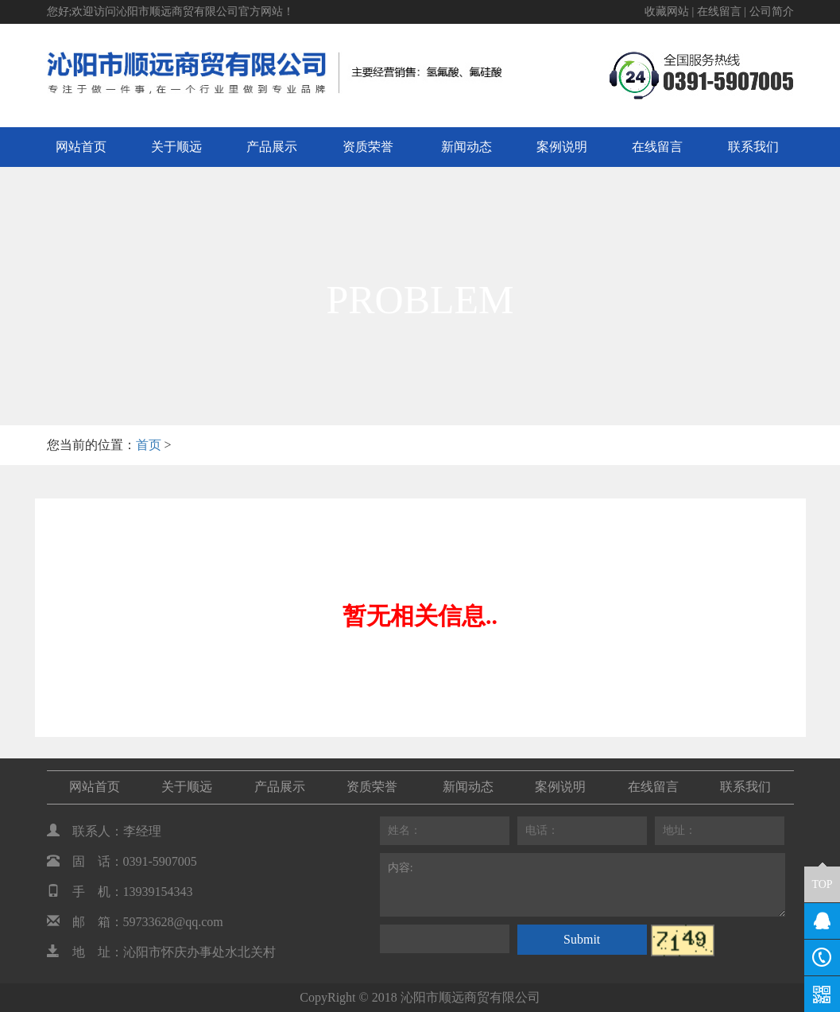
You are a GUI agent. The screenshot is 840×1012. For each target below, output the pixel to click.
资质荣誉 (368, 146)
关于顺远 (176, 146)
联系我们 (753, 146)
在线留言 (719, 11)
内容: (582, 885)
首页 (148, 445)
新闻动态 (466, 146)
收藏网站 (667, 11)
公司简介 (771, 11)
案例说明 (561, 146)
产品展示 (271, 146)
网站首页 (81, 146)
